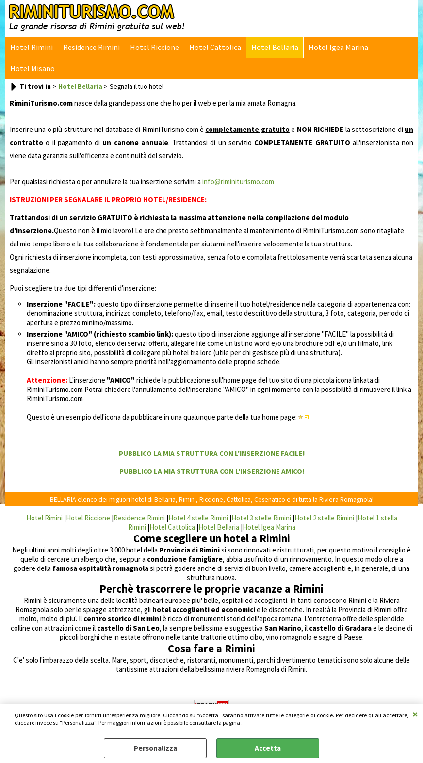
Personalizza (155, 748)
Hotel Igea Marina (338, 47)
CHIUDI (415, 714)
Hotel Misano (32, 68)
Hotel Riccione (154, 47)
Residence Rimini (91, 47)
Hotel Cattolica (215, 47)
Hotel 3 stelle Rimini (261, 517)
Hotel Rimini (31, 47)
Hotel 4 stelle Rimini (198, 517)
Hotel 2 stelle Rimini (324, 517)
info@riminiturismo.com (238, 181)
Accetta (268, 748)
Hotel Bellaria (274, 47)
